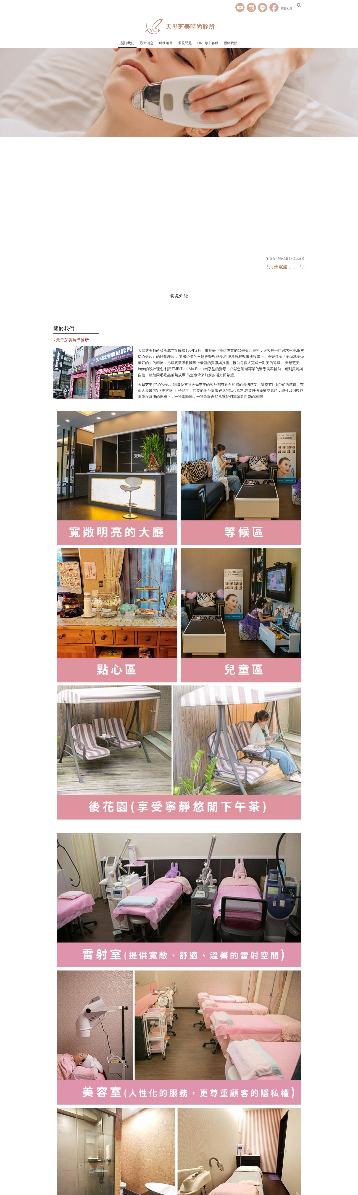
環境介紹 (299, 258)
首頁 (272, 258)
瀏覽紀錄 (286, 8)
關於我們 (284, 258)
